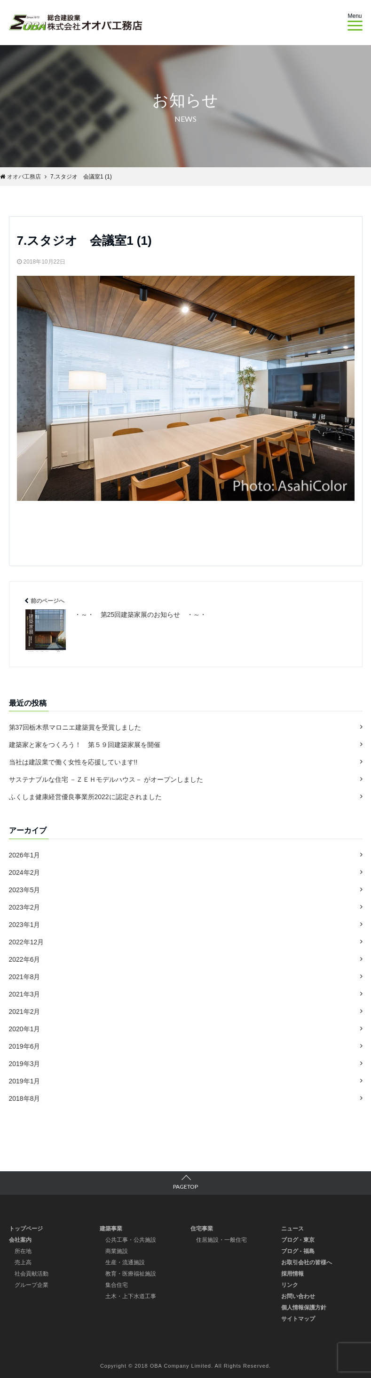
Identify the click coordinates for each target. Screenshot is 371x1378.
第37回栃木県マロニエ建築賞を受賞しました (75, 727)
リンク (289, 1284)
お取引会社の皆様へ (306, 1262)
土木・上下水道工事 (130, 1295)
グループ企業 (31, 1284)
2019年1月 (24, 1080)
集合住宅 (116, 1284)
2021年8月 (24, 976)
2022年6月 (24, 959)
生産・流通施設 (125, 1262)
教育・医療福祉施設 (130, 1273)
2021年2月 (24, 1011)
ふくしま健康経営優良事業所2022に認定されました (85, 797)
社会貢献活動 (31, 1273)
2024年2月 (24, 872)
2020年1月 (24, 1028)
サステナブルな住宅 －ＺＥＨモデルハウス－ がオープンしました (106, 779)
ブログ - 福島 (298, 1250)
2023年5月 (24, 889)
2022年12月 (26, 941)
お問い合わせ (298, 1295)
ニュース (292, 1228)
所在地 (23, 1250)
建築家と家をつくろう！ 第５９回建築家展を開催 (84, 744)
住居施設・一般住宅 (221, 1239)
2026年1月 (24, 854)
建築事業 (111, 1228)
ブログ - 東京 (298, 1239)
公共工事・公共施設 (130, 1239)
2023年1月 (24, 924)
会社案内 (20, 1239)
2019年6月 (24, 1046)
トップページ (26, 1228)
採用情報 (292, 1273)
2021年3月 (24, 993)
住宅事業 (201, 1228)
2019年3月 (24, 1063)
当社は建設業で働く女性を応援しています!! (73, 762)
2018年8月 (24, 1098)
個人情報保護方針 (303, 1307)
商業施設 (116, 1250)
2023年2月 (24, 907)
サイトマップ (298, 1318)
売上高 (23, 1262)
